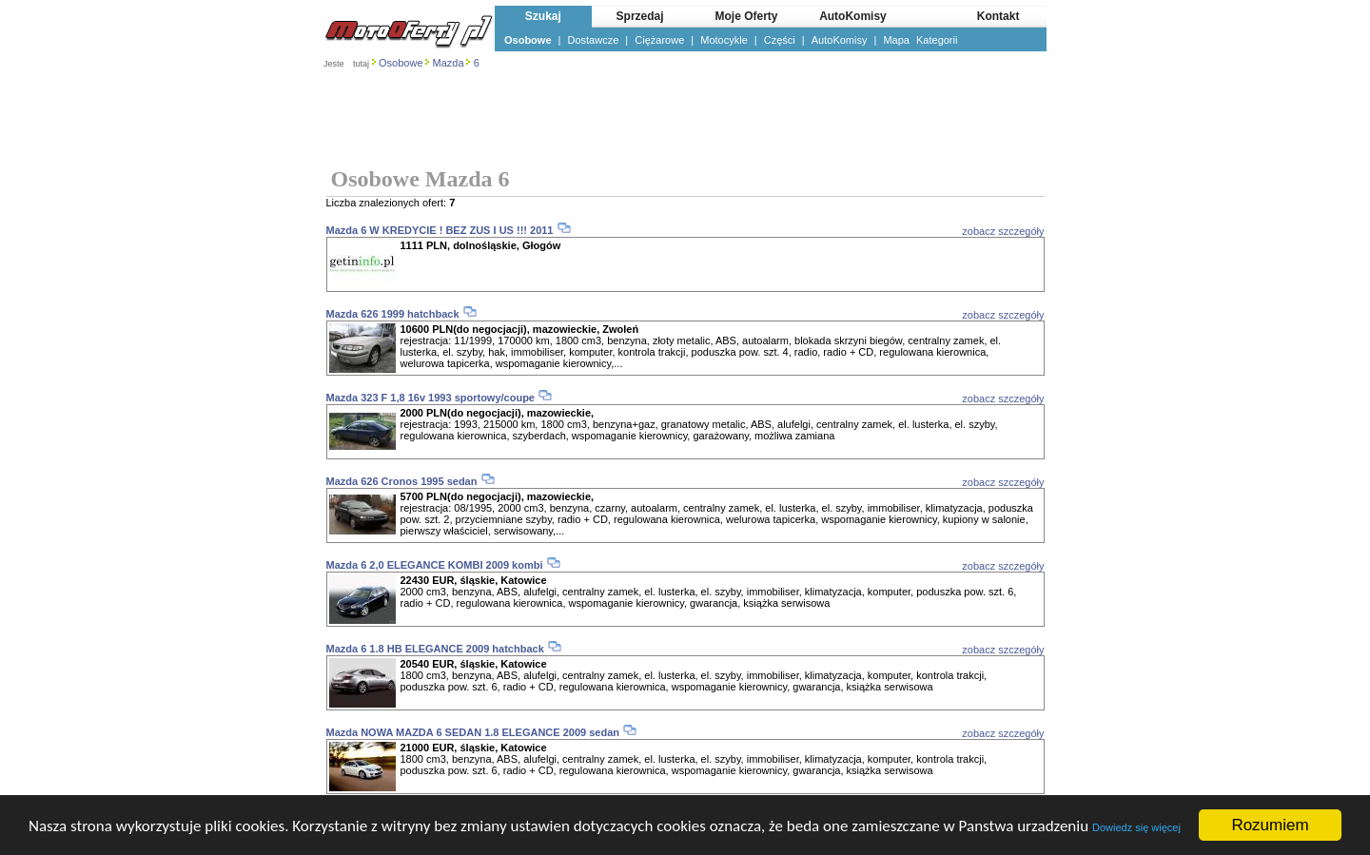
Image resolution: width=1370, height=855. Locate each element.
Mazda (448, 62)
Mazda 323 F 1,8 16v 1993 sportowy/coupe (430, 397)
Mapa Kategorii (920, 40)
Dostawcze (593, 40)
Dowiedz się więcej (1136, 827)
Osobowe (528, 40)
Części (779, 40)
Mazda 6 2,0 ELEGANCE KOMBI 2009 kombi (434, 565)
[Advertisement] (685, 120)
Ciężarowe (659, 40)
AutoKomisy (840, 40)
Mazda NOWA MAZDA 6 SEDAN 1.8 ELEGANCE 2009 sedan (472, 732)
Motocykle (724, 40)
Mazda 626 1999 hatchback (393, 314)
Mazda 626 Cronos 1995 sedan (402, 481)
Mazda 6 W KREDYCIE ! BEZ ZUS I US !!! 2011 (441, 230)
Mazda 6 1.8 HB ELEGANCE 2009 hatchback (435, 648)
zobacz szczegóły (1003, 231)
